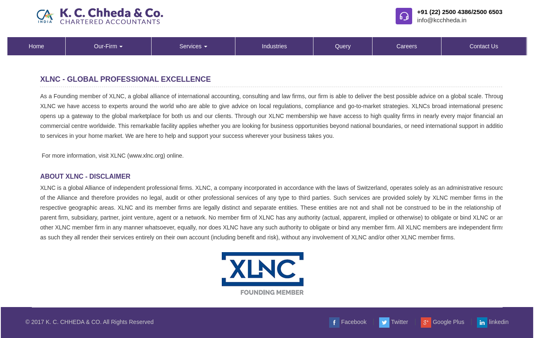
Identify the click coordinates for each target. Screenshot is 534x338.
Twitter (393, 322)
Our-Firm (108, 46)
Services (193, 46)
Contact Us (484, 46)
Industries (274, 46)
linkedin (492, 322)
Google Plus (442, 322)
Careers (406, 46)
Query (343, 46)
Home (36, 46)
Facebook (347, 322)
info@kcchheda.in (441, 20)
